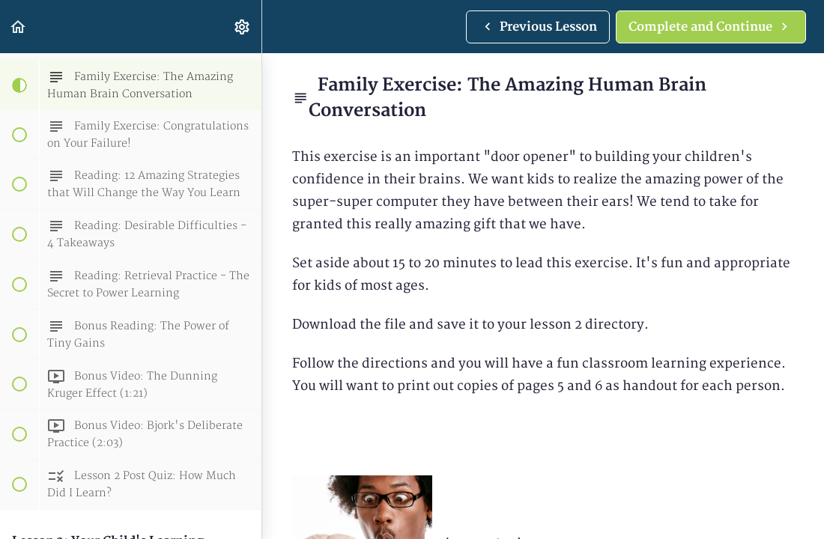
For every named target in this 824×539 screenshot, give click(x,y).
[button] (18, 26)
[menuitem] (242, 26)
